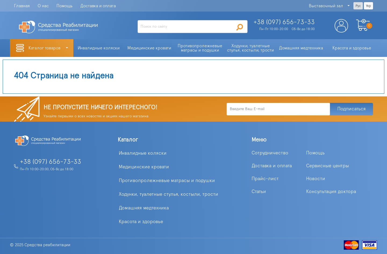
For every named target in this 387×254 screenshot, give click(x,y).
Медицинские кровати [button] (149, 48)
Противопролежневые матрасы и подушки (167, 180)
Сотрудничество (270, 153)
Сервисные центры (327, 166)
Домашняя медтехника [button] (301, 48)
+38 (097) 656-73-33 (50, 162)
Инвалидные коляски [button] (99, 48)
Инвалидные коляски (143, 153)
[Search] (193, 26)
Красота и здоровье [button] (351, 48)
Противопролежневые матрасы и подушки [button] (200, 48)
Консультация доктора (331, 191)
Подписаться (351, 109)
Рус (358, 6)
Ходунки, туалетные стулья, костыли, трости (168, 194)
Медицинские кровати (144, 167)
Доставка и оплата (98, 6)
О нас (43, 6)
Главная (22, 6)
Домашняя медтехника (144, 208)
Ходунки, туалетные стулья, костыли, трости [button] (250, 48)
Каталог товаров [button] (45, 48)
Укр (368, 6)
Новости (315, 178)
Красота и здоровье (141, 221)
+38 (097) (284, 22)
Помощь (64, 6)
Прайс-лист (265, 178)
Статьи (259, 191)
